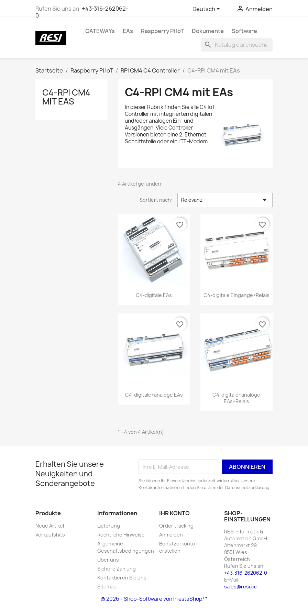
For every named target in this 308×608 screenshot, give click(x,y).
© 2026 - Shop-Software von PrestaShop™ (154, 599)
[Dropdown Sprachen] (207, 9)
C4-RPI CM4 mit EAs (66, 97)
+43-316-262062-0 (81, 12)
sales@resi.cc (240, 586)
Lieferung (108, 525)
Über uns (108, 559)
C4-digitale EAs (154, 295)
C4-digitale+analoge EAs (154, 394)
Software (244, 31)
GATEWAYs (100, 31)
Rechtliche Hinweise (121, 534)
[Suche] (237, 45)
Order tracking (176, 525)
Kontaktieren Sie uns (121, 577)
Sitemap (107, 586)
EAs (128, 31)
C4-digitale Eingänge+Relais (237, 295)
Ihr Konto (174, 513)
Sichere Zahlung (116, 568)
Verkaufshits (50, 534)
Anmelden (171, 534)
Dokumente (208, 31)
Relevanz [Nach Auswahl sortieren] (225, 200)
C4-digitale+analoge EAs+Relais (236, 398)
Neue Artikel (49, 525)
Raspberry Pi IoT (162, 31)
